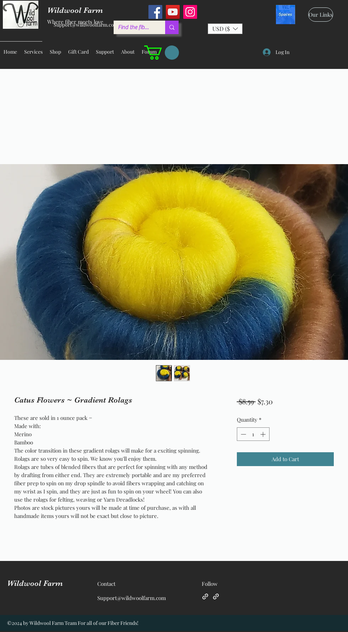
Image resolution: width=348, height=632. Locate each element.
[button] (225, 28)
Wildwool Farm (35, 583)
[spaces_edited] (285, 14)
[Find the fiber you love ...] (134, 27)
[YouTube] (173, 12)
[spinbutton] (253, 434)
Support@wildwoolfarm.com (86, 24)
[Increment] (263, 434)
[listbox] (225, 28)
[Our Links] (320, 14)
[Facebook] (155, 12)
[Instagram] (190, 12)
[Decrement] (243, 434)
